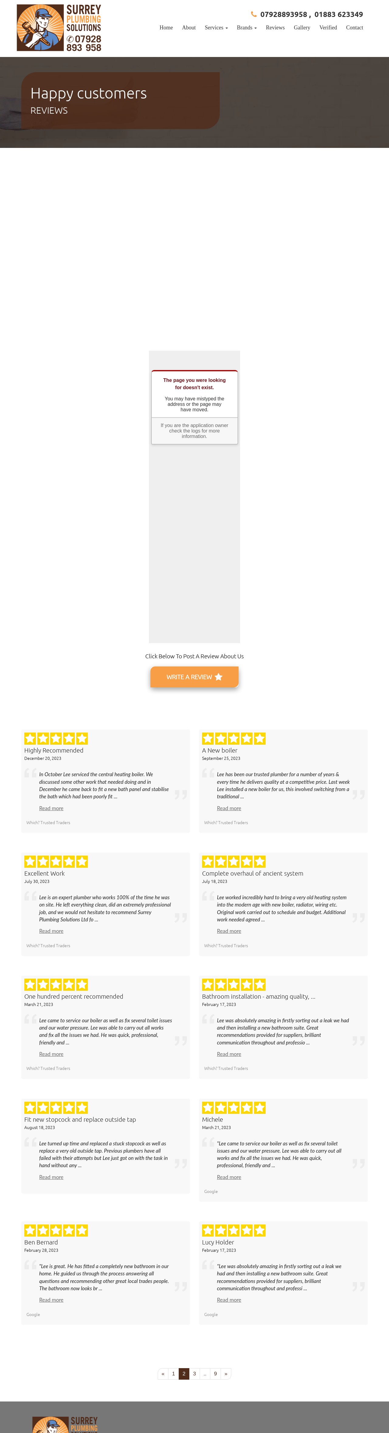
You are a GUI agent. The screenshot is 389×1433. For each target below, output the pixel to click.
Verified (328, 28)
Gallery (302, 28)
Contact (354, 28)
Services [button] (216, 28)
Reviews (275, 28)
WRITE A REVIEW (194, 677)
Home (166, 28)
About (189, 28)
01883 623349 (339, 14)
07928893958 (283, 14)
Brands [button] (247, 28)
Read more (51, 808)
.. (205, 1374)
